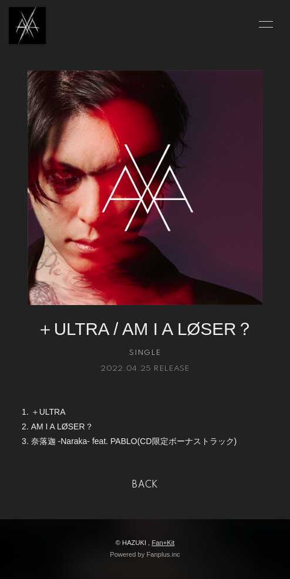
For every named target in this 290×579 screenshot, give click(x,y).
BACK (145, 485)
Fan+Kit (162, 542)
